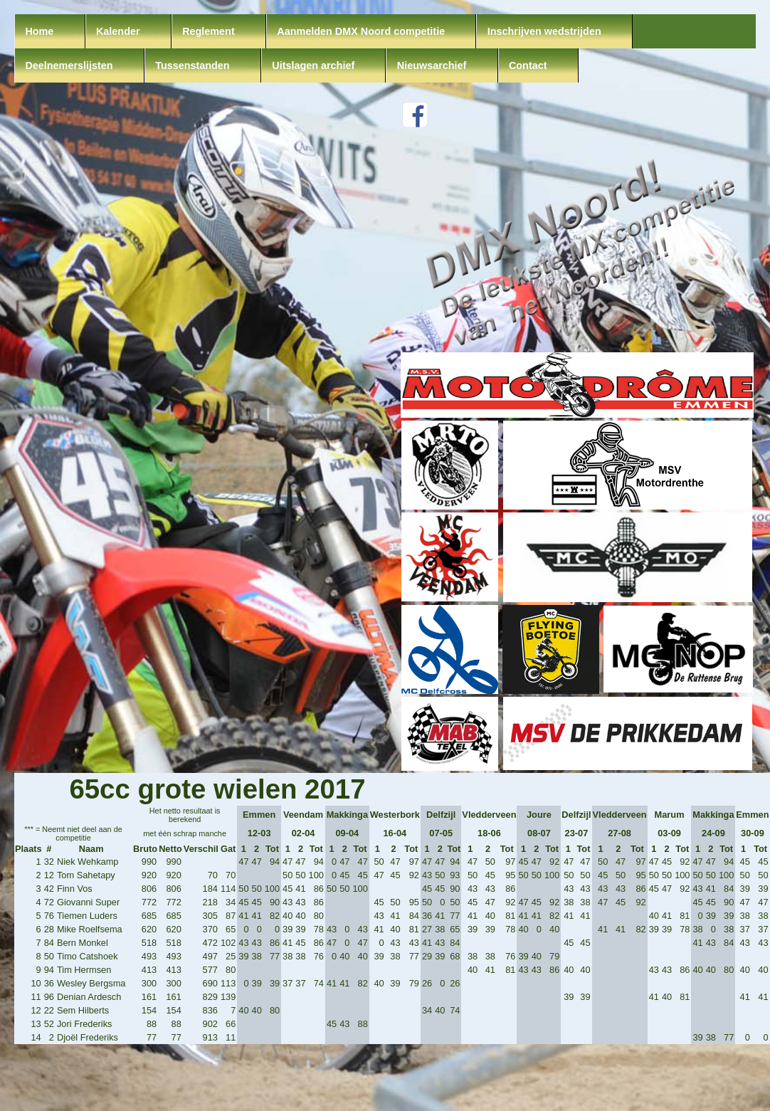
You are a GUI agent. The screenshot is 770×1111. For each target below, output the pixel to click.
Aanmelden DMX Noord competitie (361, 31)
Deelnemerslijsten (68, 65)
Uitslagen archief (313, 65)
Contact (528, 65)
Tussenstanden (192, 65)
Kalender (118, 31)
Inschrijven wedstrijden (544, 31)
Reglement (208, 31)
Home (39, 31)
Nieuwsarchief (432, 65)
